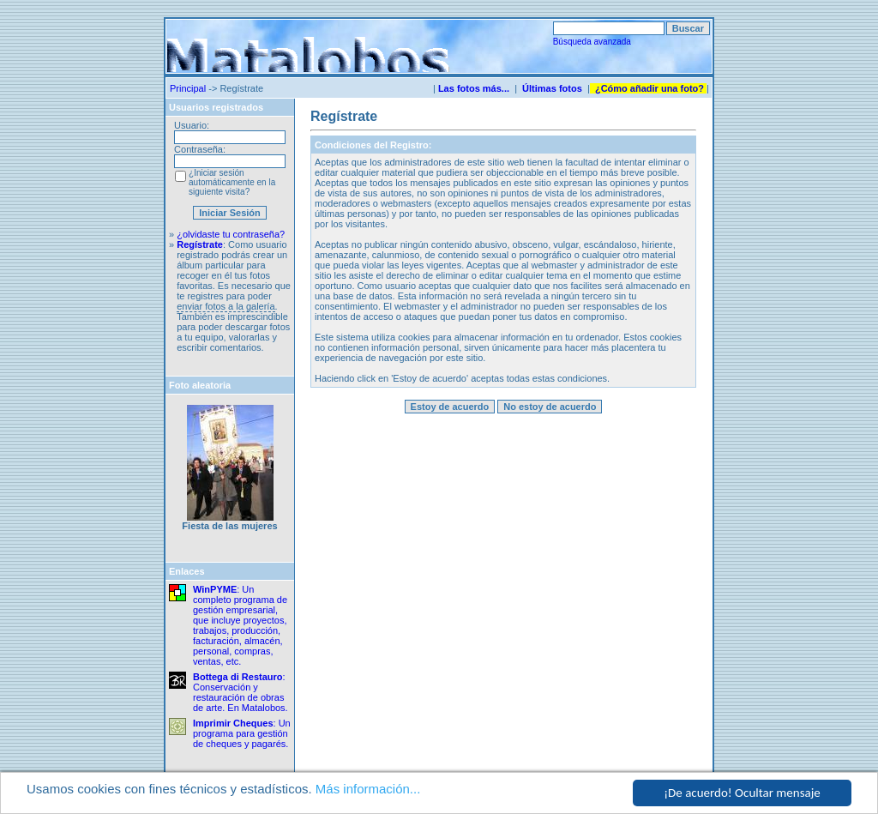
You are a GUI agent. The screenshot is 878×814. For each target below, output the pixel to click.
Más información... (368, 788)
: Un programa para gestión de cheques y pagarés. (242, 733)
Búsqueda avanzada (592, 41)
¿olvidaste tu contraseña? (231, 234)
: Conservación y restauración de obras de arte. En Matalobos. (240, 692)
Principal (188, 88)
